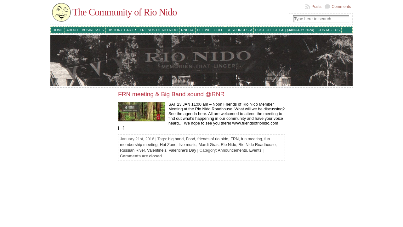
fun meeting (251, 139)
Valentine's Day (182, 150)
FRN (234, 139)
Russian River (132, 150)
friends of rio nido (212, 139)
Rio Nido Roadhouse (256, 144)
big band (176, 139)
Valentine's (156, 150)
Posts (316, 6)
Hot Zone (168, 144)
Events (255, 150)
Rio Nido (228, 144)
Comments (341, 6)
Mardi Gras (209, 144)
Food (190, 139)
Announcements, (233, 150)
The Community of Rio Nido (124, 12)
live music (187, 144)
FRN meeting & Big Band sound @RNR (171, 94)
